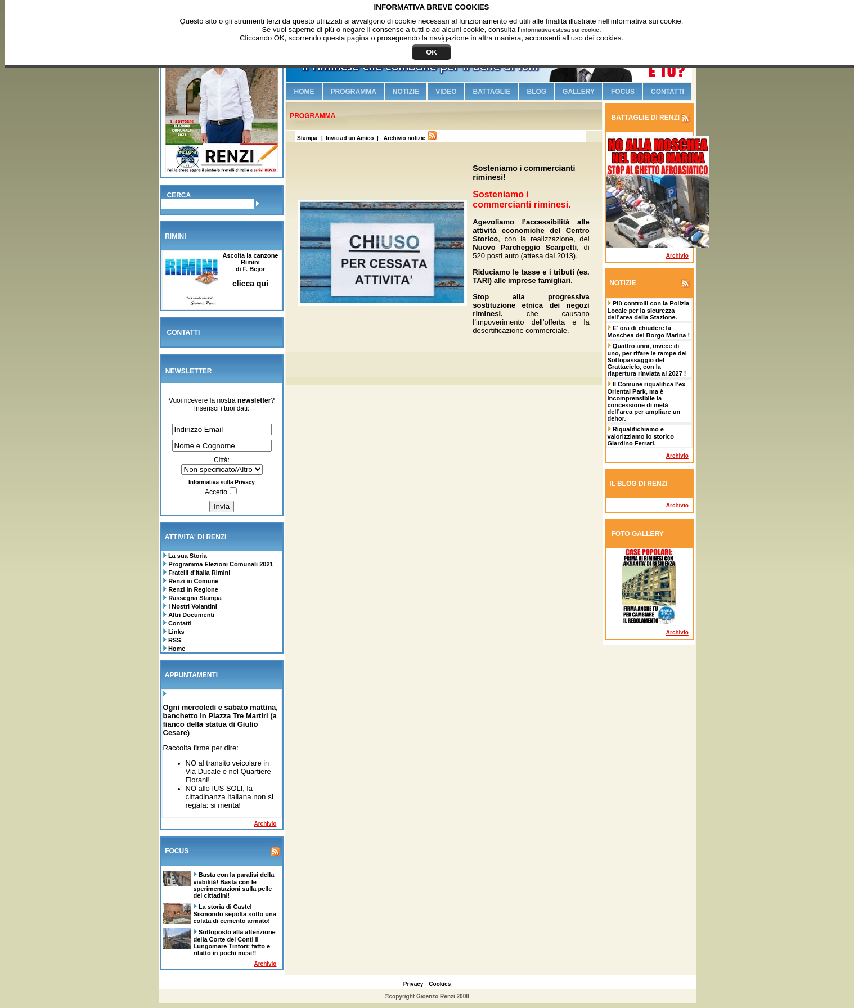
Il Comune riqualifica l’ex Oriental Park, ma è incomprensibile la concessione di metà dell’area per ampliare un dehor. (647, 401)
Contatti (179, 623)
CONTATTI (183, 332)
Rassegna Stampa (195, 598)
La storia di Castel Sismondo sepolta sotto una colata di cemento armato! (235, 913)
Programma (353, 92)
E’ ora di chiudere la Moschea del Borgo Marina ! (649, 332)
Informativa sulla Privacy (221, 482)
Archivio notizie (404, 138)
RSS (174, 640)
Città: (222, 460)
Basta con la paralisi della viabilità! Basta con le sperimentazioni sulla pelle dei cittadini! (234, 885)
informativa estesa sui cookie (559, 30)
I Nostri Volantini (192, 606)
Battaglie (492, 92)
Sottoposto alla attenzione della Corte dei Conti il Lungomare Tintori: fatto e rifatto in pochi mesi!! (235, 942)
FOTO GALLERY (638, 534)
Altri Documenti (191, 614)
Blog (536, 92)
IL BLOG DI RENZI (638, 484)
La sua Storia (187, 555)
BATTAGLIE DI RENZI (644, 118)
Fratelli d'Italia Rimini (199, 572)
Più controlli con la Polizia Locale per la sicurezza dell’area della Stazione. (649, 310)
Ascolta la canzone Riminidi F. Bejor (250, 269)
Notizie (406, 92)
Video (445, 92)
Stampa (306, 138)
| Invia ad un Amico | (351, 138)
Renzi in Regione (193, 589)
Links (176, 631)
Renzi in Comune (193, 581)
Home (176, 648)
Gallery (579, 92)
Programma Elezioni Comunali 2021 (220, 564)
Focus (623, 92)
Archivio (265, 824)
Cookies (440, 984)
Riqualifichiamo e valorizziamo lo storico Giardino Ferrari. (641, 436)
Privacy (413, 984)
